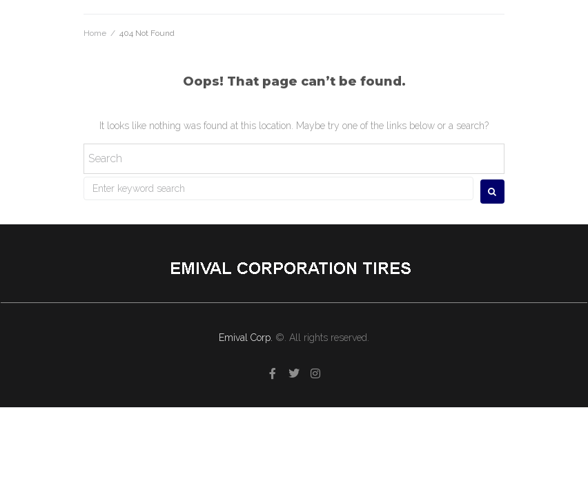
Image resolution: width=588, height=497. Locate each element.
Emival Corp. (247, 337)
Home (95, 33)
